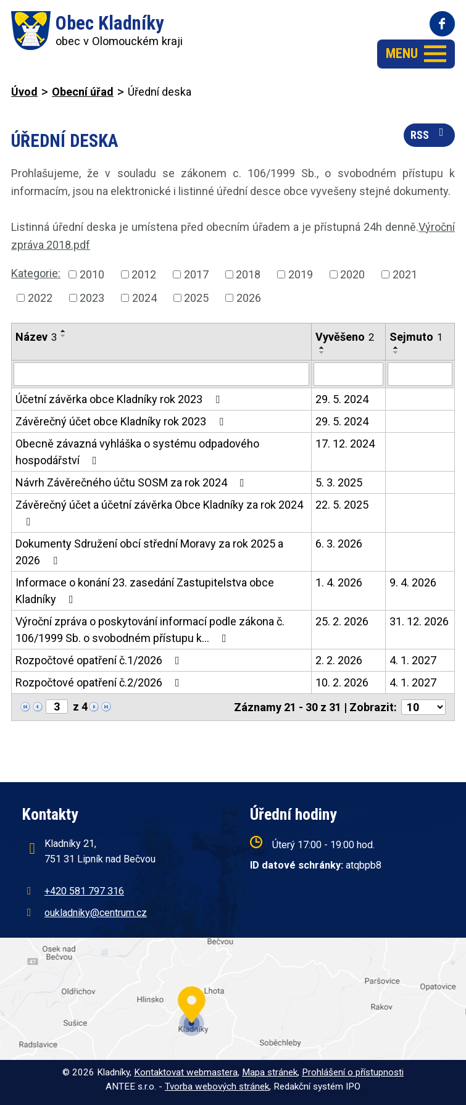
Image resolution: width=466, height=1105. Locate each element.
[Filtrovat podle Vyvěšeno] (349, 374)
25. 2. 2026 (341, 621)
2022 (40, 297)
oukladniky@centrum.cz (95, 913)
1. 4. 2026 (338, 582)
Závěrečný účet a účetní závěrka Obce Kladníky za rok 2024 (159, 512)
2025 (196, 297)
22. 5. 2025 (341, 504)
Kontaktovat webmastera (186, 1072)
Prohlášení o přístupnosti (353, 1072)
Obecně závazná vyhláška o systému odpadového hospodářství (137, 452)
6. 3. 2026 (338, 543)
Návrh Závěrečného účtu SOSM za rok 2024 (132, 482)
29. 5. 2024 (341, 399)
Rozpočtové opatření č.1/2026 (100, 660)
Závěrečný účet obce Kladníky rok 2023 (121, 421)
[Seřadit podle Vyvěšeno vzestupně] (322, 347)
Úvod (24, 91)
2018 (248, 274)
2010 (92, 274)
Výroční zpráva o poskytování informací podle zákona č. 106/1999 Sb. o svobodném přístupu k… (150, 629)
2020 (352, 274)
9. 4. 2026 (412, 582)
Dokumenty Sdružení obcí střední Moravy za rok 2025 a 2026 (149, 552)
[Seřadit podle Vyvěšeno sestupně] (322, 352)
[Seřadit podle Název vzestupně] (63, 330)
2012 (143, 274)
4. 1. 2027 (412, 660)
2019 (300, 274)
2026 (248, 297)
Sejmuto (416, 336)
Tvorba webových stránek (217, 1086)
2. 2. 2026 (338, 660)
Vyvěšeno (344, 336)
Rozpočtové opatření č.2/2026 (100, 682)
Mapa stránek (269, 1072)
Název (36, 336)
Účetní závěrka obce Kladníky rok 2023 (120, 399)
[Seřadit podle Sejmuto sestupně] (396, 352)
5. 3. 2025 (338, 482)
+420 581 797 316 (84, 891)
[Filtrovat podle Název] (161, 374)
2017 (196, 274)
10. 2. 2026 (341, 682)
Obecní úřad (83, 91)
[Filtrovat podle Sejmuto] (420, 374)
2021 (405, 274)
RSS (429, 134)
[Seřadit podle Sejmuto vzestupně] (396, 347)
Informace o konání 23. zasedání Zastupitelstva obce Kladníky (144, 591)
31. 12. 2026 (419, 621)
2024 (144, 297)
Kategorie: (35, 273)
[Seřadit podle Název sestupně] (63, 335)
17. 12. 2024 (345, 443)
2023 (92, 297)
